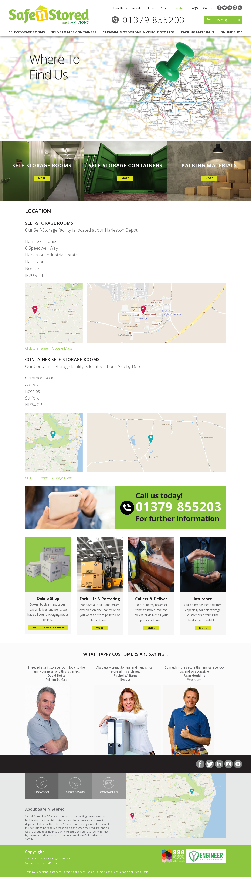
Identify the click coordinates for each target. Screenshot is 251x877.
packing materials (197, 32)
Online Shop (231, 32)
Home (151, 8)
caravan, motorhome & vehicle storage (138, 32)
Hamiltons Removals (127, 8)
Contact (208, 8)
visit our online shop (48, 627)
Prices (164, 8)
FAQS (194, 8)
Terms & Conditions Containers (43, 871)
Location (180, 8)
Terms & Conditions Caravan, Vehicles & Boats (121, 871)
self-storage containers (73, 32)
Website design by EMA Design (42, 862)
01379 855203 (154, 20)
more (42, 178)
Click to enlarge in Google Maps (49, 348)
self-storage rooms (27, 32)
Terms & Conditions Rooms (78, 871)
